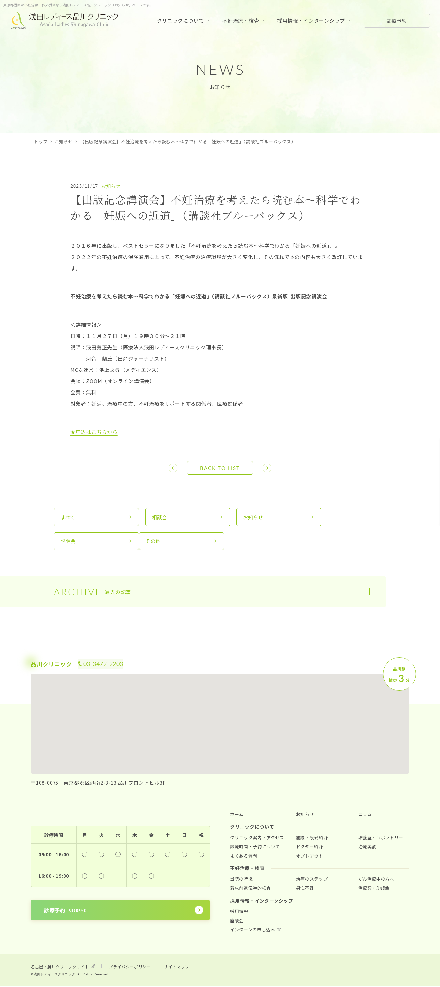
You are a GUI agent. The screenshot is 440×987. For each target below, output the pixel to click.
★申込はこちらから (94, 431)
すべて (68, 517)
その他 (68, 542)
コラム (365, 816)
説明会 (322, 517)
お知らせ (64, 141)
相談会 (153, 517)
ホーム (237, 816)
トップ (41, 141)
